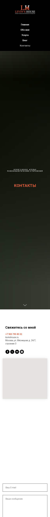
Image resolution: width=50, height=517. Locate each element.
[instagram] (22, 352)
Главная (25, 24)
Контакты (25, 45)
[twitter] (12, 352)
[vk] (17, 352)
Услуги (25, 35)
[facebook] (7, 352)
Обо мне (25, 30)
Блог (25, 40)
